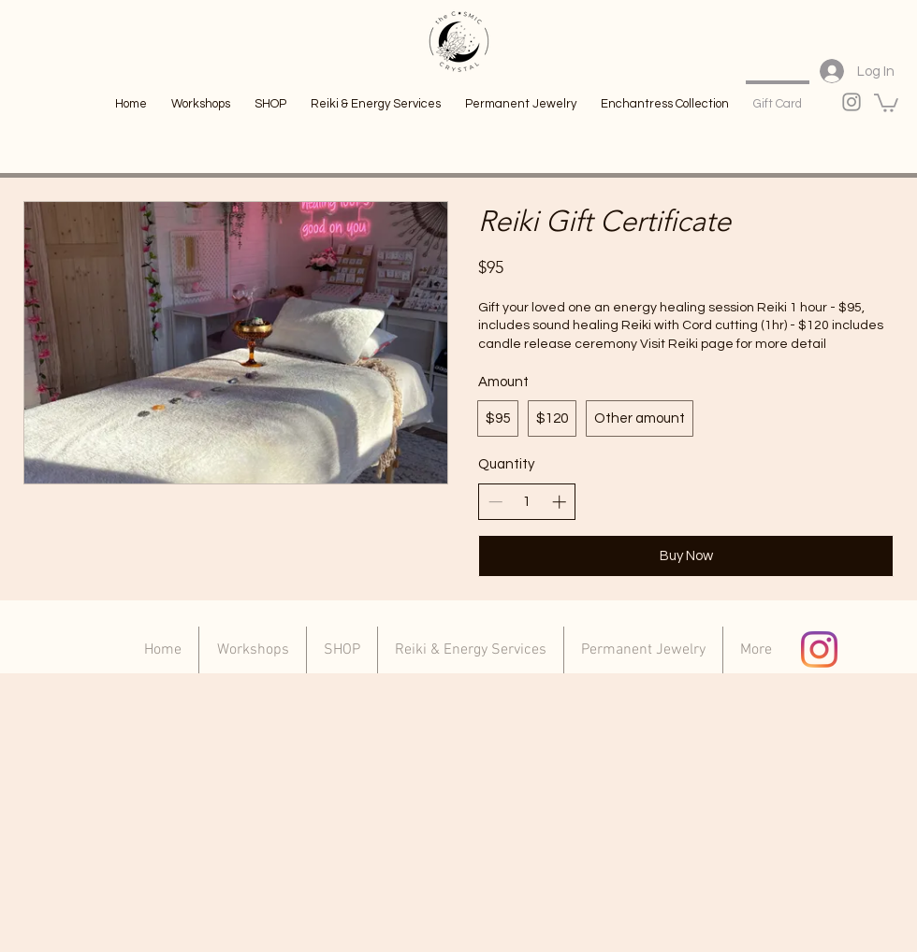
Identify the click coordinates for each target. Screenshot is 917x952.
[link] (886, 102)
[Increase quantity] (559, 501)
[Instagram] (819, 649)
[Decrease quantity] (495, 501)
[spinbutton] (527, 502)
